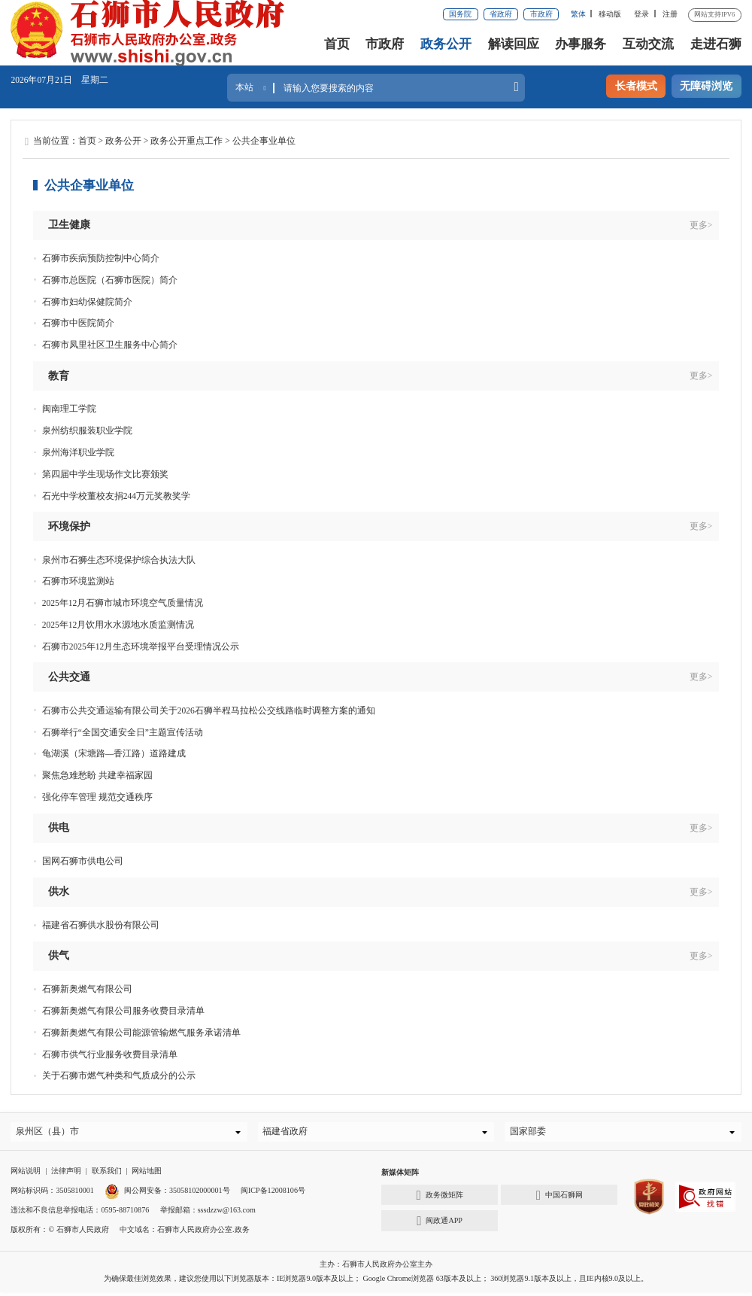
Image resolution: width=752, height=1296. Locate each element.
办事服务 (580, 44)
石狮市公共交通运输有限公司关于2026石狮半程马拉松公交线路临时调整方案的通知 (208, 710)
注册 (670, 14)
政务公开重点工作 (186, 140)
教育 (58, 376)
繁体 (578, 14)
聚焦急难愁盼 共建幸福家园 (97, 775)
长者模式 (636, 86)
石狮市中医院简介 (78, 322)
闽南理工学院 (69, 408)
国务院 (460, 14)
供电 (58, 827)
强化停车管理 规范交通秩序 (97, 797)
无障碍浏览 (706, 86)
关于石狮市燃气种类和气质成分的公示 (119, 1075)
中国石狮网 (559, 1199)
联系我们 (107, 1174)
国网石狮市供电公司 (82, 861)
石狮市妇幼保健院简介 (87, 301)
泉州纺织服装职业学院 (87, 430)
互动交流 (648, 44)
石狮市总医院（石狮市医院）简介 (109, 279)
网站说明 (26, 1174)
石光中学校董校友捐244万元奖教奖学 (116, 495)
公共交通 (69, 677)
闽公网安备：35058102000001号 (167, 1194)
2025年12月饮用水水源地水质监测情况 (118, 624)
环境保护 (69, 526)
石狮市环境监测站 (78, 581)
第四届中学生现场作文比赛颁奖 (105, 474)
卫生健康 (69, 224)
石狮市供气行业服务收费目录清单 (109, 1054)
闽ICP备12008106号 (273, 1194)
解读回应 (513, 44)
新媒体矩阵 (400, 1176)
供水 (58, 891)
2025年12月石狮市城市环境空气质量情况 (123, 602)
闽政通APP (439, 1225)
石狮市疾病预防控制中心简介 (100, 258)
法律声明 (66, 1174)
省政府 (501, 14)
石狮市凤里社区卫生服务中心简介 (109, 344)
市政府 (541, 14)
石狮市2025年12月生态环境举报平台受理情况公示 (141, 646)
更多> (701, 225)
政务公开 (446, 44)
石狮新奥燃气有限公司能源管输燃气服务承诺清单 (141, 1032)
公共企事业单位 (264, 140)
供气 (58, 955)
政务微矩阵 (440, 1199)
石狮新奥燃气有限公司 (87, 988)
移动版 (610, 14)
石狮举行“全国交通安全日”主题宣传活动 (122, 732)
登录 (641, 14)
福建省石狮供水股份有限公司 (100, 924)
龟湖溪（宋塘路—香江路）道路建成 (114, 753)
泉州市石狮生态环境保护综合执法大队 (119, 559)
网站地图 (147, 1174)
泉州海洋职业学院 (78, 452)
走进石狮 (715, 44)
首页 (337, 44)
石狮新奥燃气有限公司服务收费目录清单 (123, 1010)
